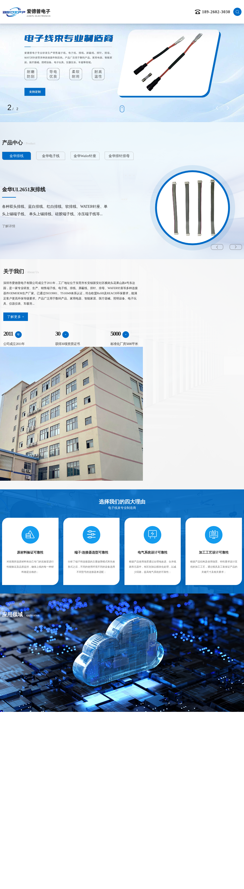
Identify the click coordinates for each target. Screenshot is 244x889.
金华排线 (14, 157)
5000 (94, 354)
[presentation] (217, 107)
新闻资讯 (153, 11)
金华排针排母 (99, 157)
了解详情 (8, 227)
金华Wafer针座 (71, 157)
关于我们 (92, 11)
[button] (217, 248)
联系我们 (173, 11)
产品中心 (112, 11)
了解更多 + (15, 338)
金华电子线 (42, 157)
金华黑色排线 (17, 190)
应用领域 (132, 11)
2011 (8, 354)
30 (47, 354)
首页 (71, 11)
